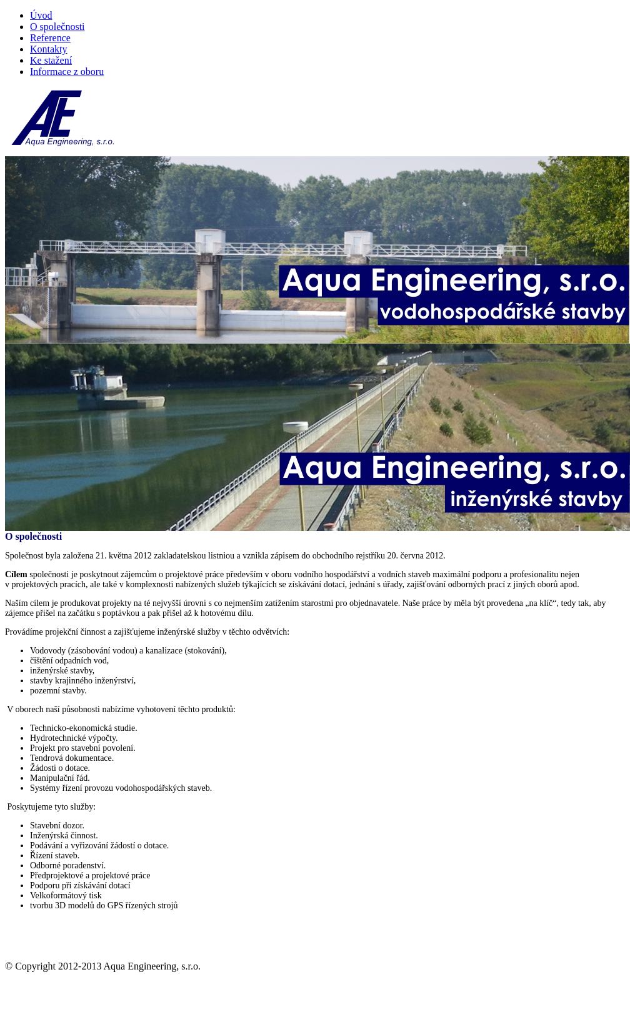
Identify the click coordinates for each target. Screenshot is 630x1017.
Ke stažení (51, 60)
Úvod (41, 15)
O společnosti (57, 26)
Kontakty (49, 49)
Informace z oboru (67, 71)
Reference (50, 37)
